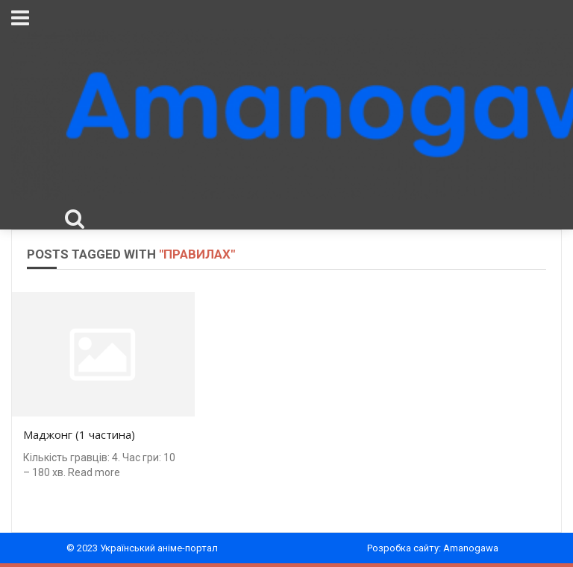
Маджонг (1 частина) (79, 434)
